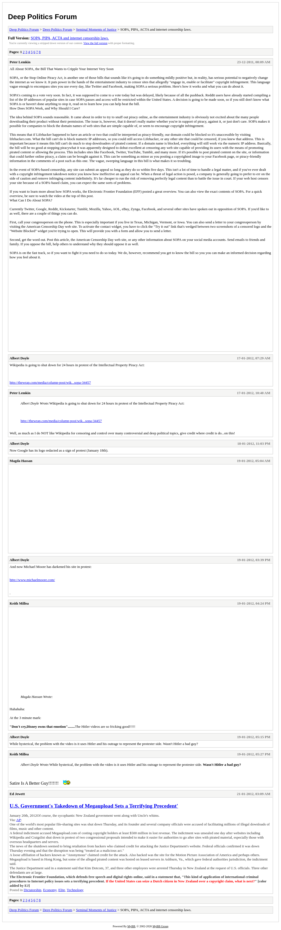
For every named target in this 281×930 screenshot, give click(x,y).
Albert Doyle (19, 358)
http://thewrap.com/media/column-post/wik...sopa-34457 (50, 382)
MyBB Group (160, 926)
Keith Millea (19, 603)
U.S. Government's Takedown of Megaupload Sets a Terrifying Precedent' (94, 806)
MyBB (131, 926)
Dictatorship (32, 890)
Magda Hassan (21, 461)
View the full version (95, 43)
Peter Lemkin (20, 62)
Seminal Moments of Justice (96, 29)
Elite (61, 890)
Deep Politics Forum (42, 17)
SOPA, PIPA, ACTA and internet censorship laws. (70, 38)
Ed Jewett (17, 794)
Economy (50, 890)
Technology (75, 890)
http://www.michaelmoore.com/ (32, 580)
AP (18, 820)
